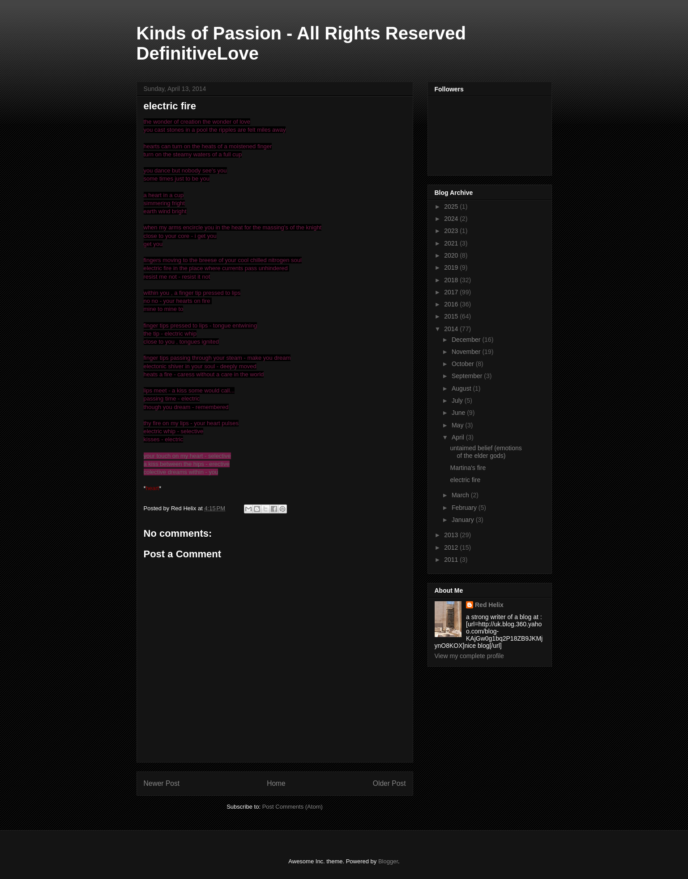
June (459, 412)
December (467, 339)
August (462, 388)
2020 (452, 255)
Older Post (389, 783)
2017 (452, 292)
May (458, 425)
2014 (452, 328)
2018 (452, 280)
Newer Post (162, 783)
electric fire (465, 479)
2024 (452, 218)
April (459, 437)
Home (276, 783)
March (461, 495)
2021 (452, 243)
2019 (452, 267)
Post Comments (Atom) (292, 806)
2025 (452, 206)
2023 (452, 230)
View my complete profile (469, 655)
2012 (452, 547)
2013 (452, 535)
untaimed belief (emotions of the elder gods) (485, 451)
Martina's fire (468, 467)
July (458, 400)
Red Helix (489, 604)
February (465, 507)
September (468, 375)
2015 (452, 316)
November (467, 351)
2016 (452, 304)
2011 (452, 559)
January (464, 519)
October (464, 363)
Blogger (388, 861)
